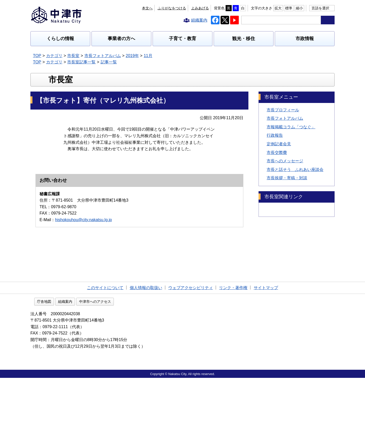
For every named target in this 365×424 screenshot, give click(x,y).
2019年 (132, 56)
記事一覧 (109, 62)
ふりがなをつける (172, 8)
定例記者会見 (279, 176)
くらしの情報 (60, 38)
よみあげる (200, 8)
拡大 (278, 8)
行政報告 (275, 168)
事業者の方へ (121, 38)
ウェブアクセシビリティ (190, 333)
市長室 (73, 56)
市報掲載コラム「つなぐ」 (291, 159)
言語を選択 (320, 8)
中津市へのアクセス (127, 347)
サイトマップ (266, 333)
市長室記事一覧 (81, 62)
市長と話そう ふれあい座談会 (295, 202)
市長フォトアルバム (102, 56)
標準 (288, 8)
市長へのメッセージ (285, 193)
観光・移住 (243, 38)
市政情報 (305, 38)
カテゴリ (54, 56)
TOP (37, 56)
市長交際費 (277, 185)
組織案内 (97, 347)
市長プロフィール (283, 142)
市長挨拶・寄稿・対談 (287, 210)
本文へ (147, 8)
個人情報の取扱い (146, 333)
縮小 (299, 8)
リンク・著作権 (233, 333)
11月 (148, 56)
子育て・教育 (182, 38)
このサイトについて (105, 333)
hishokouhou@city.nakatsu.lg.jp (83, 296)
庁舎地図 (76, 347)
